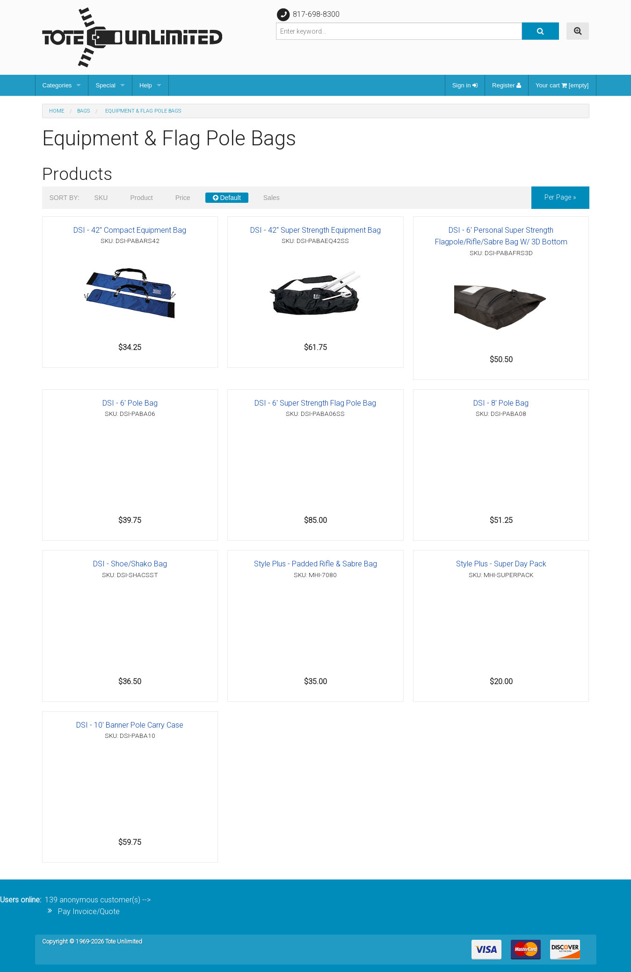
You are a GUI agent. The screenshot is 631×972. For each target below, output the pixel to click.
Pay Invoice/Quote (89, 911)
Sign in (465, 85)
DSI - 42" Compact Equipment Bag (129, 230)
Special (105, 85)
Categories (57, 85)
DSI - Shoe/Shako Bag (130, 563)
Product (141, 197)
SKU (101, 197)
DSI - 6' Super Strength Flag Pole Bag (315, 403)
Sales (271, 197)
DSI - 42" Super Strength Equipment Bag (315, 230)
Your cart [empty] (562, 85)
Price (182, 197)
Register (506, 85)
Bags (83, 111)
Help (145, 85)
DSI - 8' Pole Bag (501, 403)
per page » (560, 197)
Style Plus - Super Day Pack (501, 563)
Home (56, 111)
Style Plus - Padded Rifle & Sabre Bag (315, 563)
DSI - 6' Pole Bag (130, 403)
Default (227, 197)
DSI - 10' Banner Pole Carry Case (129, 725)
